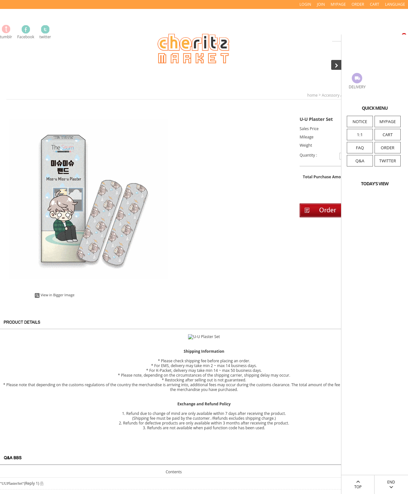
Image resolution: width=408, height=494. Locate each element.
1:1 (360, 134)
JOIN (321, 4)
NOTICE (360, 121)
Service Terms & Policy (25, 416)
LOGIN (305, 4)
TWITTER (387, 161)
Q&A (359, 161)
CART (387, 134)
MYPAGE (387, 121)
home (312, 95)
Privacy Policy (15, 424)
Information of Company (27, 407)
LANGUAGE (395, 4)
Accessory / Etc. (335, 95)
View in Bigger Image (54, 294)
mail (64, 479)
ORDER (388, 148)
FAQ (360, 148)
